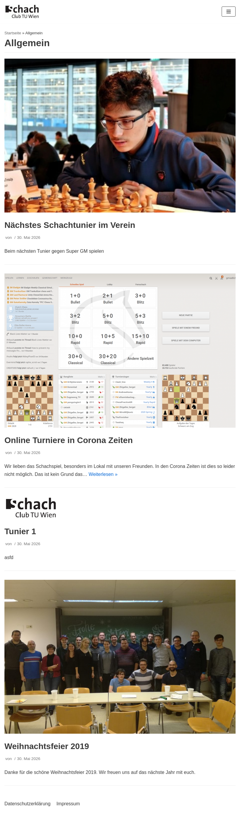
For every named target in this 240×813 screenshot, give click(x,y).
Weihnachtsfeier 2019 (46, 746)
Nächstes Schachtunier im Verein (69, 225)
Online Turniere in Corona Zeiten (68, 440)
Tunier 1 (20, 531)
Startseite (12, 33)
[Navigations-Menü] (229, 12)
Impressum (68, 803)
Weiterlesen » (103, 474)
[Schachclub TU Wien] (22, 11)
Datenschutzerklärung (27, 803)
